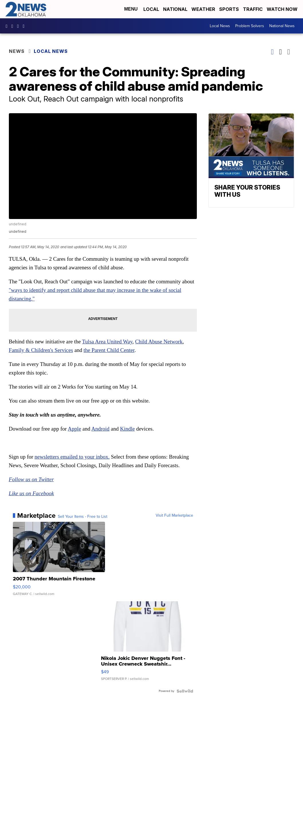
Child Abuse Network (159, 342)
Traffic (253, 9)
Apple (74, 429)
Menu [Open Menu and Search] (131, 9)
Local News (220, 26)
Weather (203, 9)
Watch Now (283, 9)
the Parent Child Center (109, 350)
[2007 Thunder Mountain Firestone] (59, 561)
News (17, 51)
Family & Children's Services (41, 350)
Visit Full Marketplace (174, 515)
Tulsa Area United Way (107, 342)
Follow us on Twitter (31, 479)
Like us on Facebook (31, 493)
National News (282, 26)
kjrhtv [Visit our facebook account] (8, 26)
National (175, 9)
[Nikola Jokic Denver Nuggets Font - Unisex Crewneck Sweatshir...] (147, 643)
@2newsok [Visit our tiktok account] (25, 26)
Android (100, 429)
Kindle (127, 429)
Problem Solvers (249, 26)
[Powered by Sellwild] (185, 691)
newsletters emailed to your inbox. (72, 457)
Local (151, 9)
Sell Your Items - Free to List (82, 517)
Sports (229, 9)
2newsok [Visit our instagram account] (13, 26)
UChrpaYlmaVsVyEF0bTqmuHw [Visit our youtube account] (19, 26)
